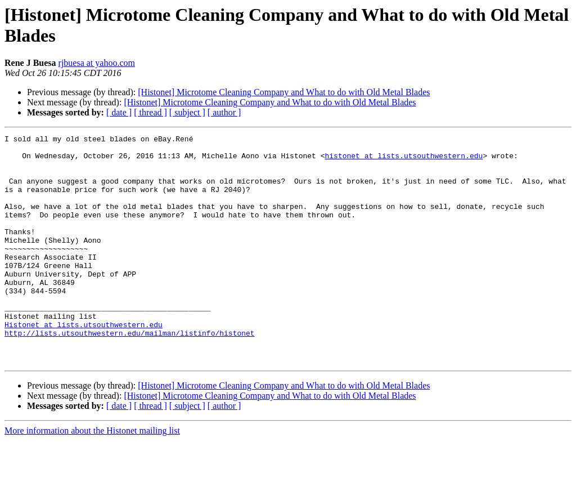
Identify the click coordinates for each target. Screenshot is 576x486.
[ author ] (224, 112)
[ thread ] (150, 112)
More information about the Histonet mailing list (92, 476)
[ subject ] (187, 112)
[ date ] (119, 112)
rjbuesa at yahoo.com (96, 63)
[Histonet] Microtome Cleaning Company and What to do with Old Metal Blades (284, 92)
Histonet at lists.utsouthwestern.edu (83, 363)
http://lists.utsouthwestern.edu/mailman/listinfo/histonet (129, 373)
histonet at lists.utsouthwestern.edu (404, 160)
